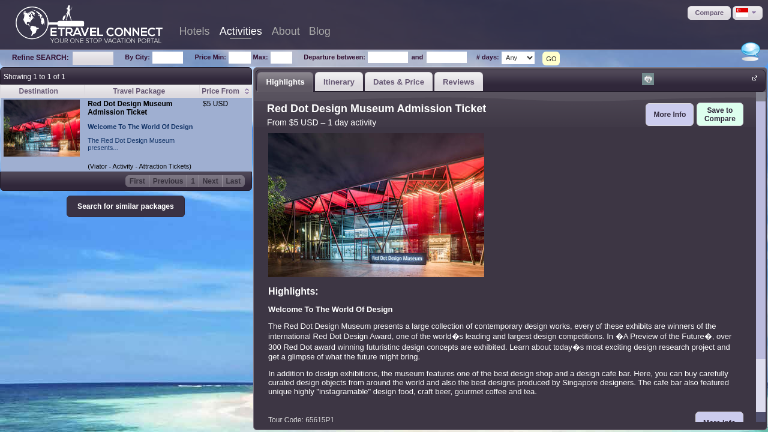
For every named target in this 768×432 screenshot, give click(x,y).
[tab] (285, 81)
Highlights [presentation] (285, 81)
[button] (709, 13)
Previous (168, 181)
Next (210, 181)
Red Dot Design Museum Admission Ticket (130, 108)
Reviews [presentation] (459, 81)
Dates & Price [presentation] (398, 81)
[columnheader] (226, 91)
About (286, 31)
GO (551, 58)
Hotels (194, 31)
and (418, 57)
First (137, 181)
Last (233, 181)
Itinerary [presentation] (339, 81)
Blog (320, 31)
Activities (241, 31)
